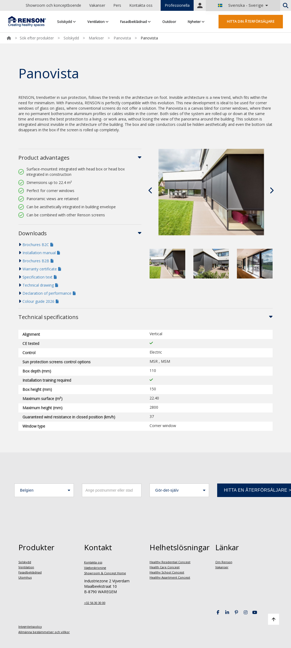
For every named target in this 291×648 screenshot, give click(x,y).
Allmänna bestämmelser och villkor (44, 632)
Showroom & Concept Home (105, 573)
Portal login (200, 5)
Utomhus (25, 577)
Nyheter (196, 21)
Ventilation (97, 21)
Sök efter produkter (37, 38)
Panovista (122, 38)
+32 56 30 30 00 (94, 603)
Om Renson (223, 562)
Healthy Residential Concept (170, 562)
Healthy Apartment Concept (170, 577)
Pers (117, 5)
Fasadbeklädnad (135, 21)
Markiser (96, 38)
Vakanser (97, 5)
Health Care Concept (165, 567)
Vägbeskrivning (95, 568)
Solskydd (66, 21)
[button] (44, 490)
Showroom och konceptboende (53, 5)
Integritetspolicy (30, 627)
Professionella (177, 5)
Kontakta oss (141, 5)
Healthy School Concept (167, 572)
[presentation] (150, 190)
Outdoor (169, 21)
